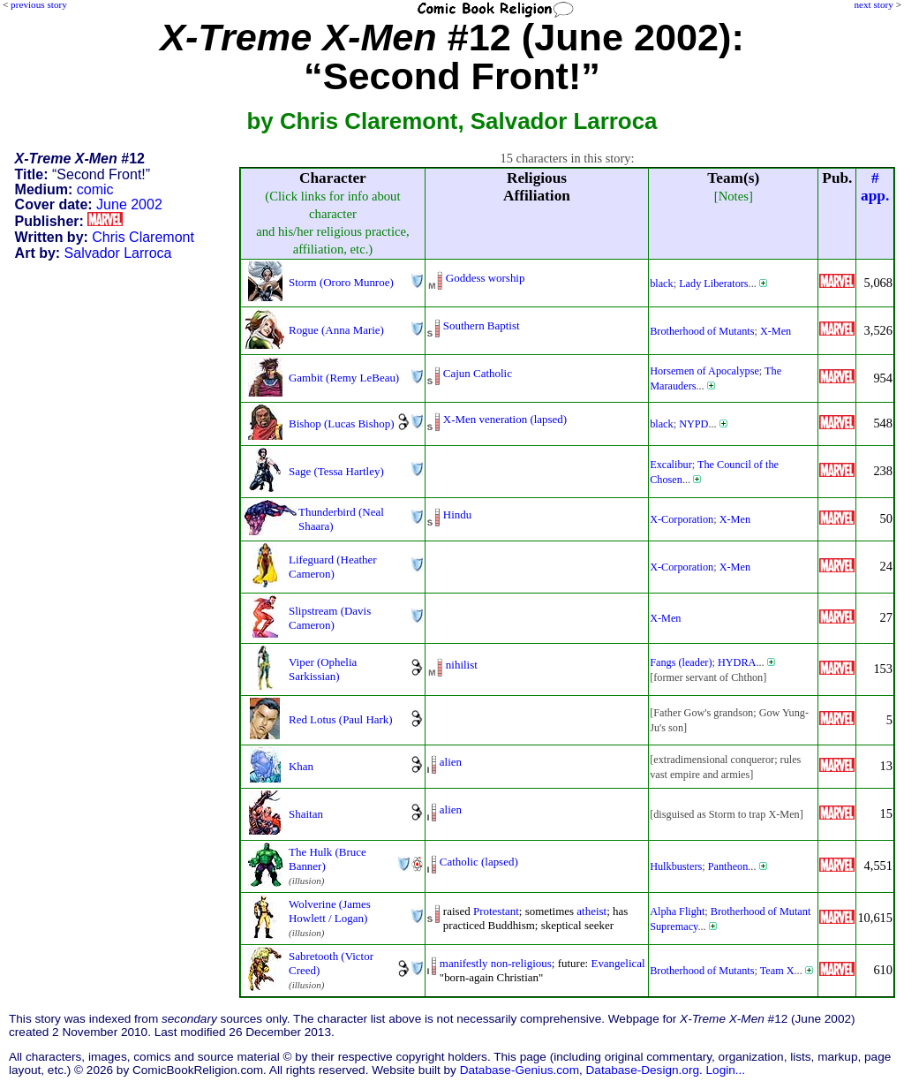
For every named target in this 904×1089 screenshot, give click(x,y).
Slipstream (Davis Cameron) (330, 617)
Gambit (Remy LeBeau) (344, 377)
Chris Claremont (143, 237)
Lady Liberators (713, 283)
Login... (726, 1070)
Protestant (496, 911)
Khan (301, 766)
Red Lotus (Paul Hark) (341, 719)
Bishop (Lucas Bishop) (341, 423)
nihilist (462, 664)
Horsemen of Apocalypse (704, 371)
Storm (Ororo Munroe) (341, 282)
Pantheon (728, 866)
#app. (875, 187)
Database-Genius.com (519, 1070)
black (662, 283)
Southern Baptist (481, 325)
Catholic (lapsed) (479, 861)
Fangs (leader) (681, 662)
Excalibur (671, 464)
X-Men (775, 331)
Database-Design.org (642, 1070)
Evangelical (617, 963)
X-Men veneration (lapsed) (505, 419)
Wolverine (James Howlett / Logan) (330, 911)
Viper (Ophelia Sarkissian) (323, 669)
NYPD (693, 424)
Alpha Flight (677, 911)
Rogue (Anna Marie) (336, 330)
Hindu (457, 514)
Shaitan (306, 814)
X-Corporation (681, 519)
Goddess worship (485, 277)
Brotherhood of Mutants (702, 331)
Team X (777, 970)
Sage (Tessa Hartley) (336, 471)
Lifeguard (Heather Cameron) (333, 566)
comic (95, 189)
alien (451, 761)
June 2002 (129, 204)
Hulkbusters (676, 866)
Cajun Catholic (477, 373)
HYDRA (737, 662)
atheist (591, 911)
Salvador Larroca (118, 253)
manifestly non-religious (496, 963)
